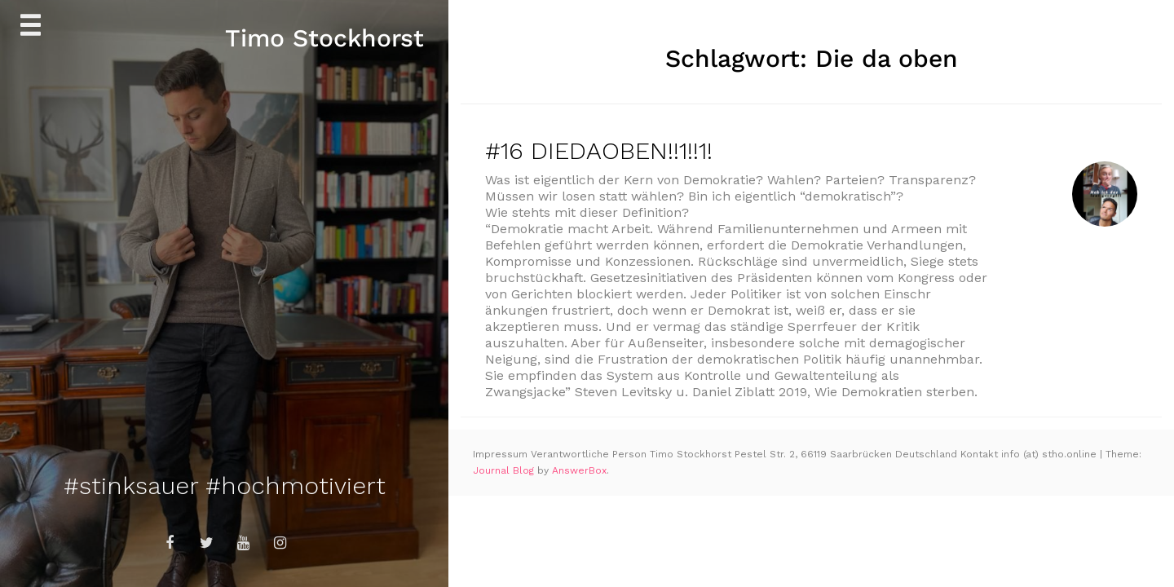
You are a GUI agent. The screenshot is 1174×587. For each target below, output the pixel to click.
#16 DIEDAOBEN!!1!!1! (599, 150)
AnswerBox (579, 470)
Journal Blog (505, 470)
